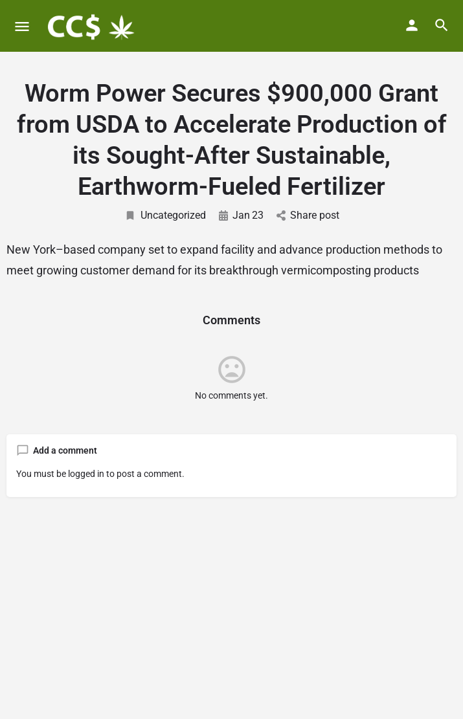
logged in (86, 474)
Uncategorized (165, 215)
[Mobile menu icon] (22, 26)
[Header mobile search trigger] (441, 25)
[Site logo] (91, 26)
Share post (308, 215)
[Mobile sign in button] (411, 25)
